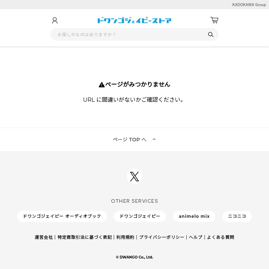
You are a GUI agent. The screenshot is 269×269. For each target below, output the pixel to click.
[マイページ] (54, 20)
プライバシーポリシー (162, 237)
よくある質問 (220, 237)
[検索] (210, 34)
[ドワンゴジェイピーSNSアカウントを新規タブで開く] (134, 176)
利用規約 (125, 237)
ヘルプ (195, 237)
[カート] (214, 20)
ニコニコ (237, 216)
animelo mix (194, 216)
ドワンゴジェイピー (139, 216)
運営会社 (44, 237)
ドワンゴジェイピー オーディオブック (62, 216)
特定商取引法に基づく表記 (84, 237)
